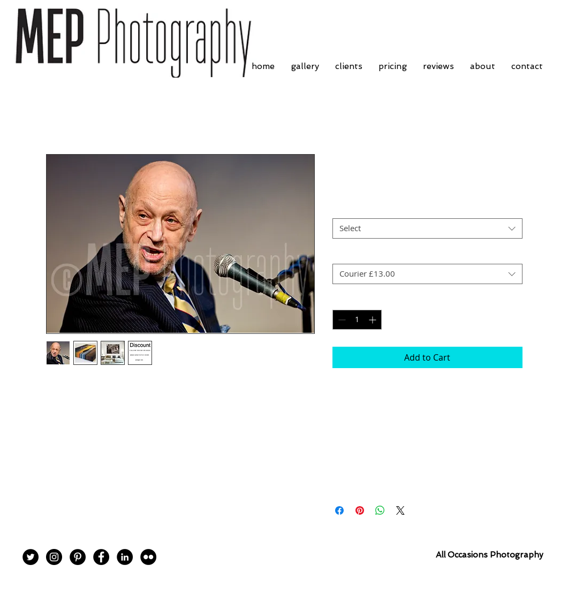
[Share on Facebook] (339, 510)
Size (339, 209)
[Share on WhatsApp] (380, 510)
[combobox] (427, 228)
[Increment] (373, 319)
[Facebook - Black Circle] (101, 557)
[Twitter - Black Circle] (30, 557)
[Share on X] (400, 510)
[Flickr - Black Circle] (148, 557)
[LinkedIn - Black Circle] (125, 557)
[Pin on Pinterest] (359, 510)
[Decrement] (340, 319)
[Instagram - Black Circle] (54, 557)
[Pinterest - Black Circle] (78, 557)
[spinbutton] (357, 319)
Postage (346, 254)
